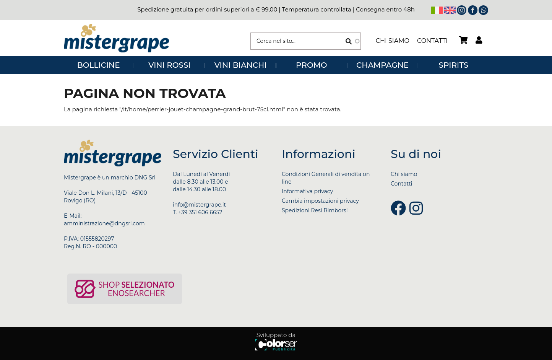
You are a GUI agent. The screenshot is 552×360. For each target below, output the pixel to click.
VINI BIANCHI (240, 65)
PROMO (311, 65)
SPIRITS (454, 65)
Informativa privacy (307, 191)
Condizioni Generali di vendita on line (326, 178)
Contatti (432, 40)
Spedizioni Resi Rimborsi (314, 210)
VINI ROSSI (169, 65)
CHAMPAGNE (382, 65)
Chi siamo (392, 40)
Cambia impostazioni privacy (320, 200)
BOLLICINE (98, 65)
